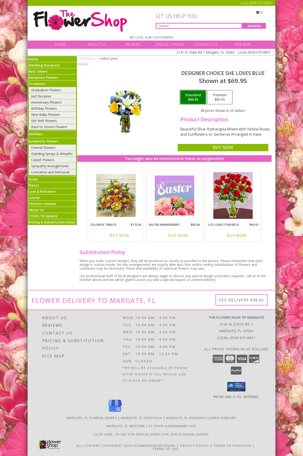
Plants (34, 185)
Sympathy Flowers (44, 141)
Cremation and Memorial (50, 172)
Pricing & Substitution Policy (52, 222)
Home (33, 59)
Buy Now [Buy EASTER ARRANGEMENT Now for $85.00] (178, 235)
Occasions (37, 83)
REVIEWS (133, 44)
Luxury (34, 197)
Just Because (41, 96)
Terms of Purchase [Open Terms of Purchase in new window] (233, 445)
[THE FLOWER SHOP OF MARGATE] (80, 19)
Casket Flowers (43, 160)
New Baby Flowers (45, 114)
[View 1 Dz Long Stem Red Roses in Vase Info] (233, 195)
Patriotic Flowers (42, 203)
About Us (36, 210)
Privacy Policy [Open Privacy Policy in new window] (194, 445)
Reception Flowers (43, 77)
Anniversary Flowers (46, 102)
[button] (236, 386)
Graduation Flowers (46, 90)
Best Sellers (38, 71)
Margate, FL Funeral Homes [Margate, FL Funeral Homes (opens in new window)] (92, 418)
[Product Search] (199, 26)
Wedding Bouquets (44, 65)
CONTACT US (206, 44)
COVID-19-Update (43, 216)
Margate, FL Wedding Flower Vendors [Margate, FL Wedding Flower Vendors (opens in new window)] (201, 418)
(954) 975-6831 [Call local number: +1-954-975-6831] (243, 337)
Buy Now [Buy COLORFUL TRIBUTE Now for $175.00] (119, 235)
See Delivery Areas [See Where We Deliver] (241, 300)
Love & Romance (42, 191)
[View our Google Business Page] (114, 412)
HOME (60, 44)
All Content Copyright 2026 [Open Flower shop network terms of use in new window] (104, 445)
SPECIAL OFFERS (169, 44)
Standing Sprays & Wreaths (52, 153)
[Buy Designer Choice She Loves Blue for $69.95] (223, 147)
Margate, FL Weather (126, 426)
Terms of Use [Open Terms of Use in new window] (166, 449)
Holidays (36, 134)
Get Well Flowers (44, 120)
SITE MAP (242, 44)
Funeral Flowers (43, 147)
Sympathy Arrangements (50, 166)
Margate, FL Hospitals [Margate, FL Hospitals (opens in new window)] (141, 418)
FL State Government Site (172, 426)
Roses (33, 179)
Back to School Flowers (49, 127)
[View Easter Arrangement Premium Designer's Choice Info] (174, 195)
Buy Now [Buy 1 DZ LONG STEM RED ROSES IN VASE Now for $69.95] (236, 235)
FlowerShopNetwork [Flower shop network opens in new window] (154, 445)
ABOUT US (97, 44)
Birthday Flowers (44, 108)
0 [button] (259, 12)
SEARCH (254, 26)
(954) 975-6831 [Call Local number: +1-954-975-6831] (260, 3)
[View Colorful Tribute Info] (116, 195)
